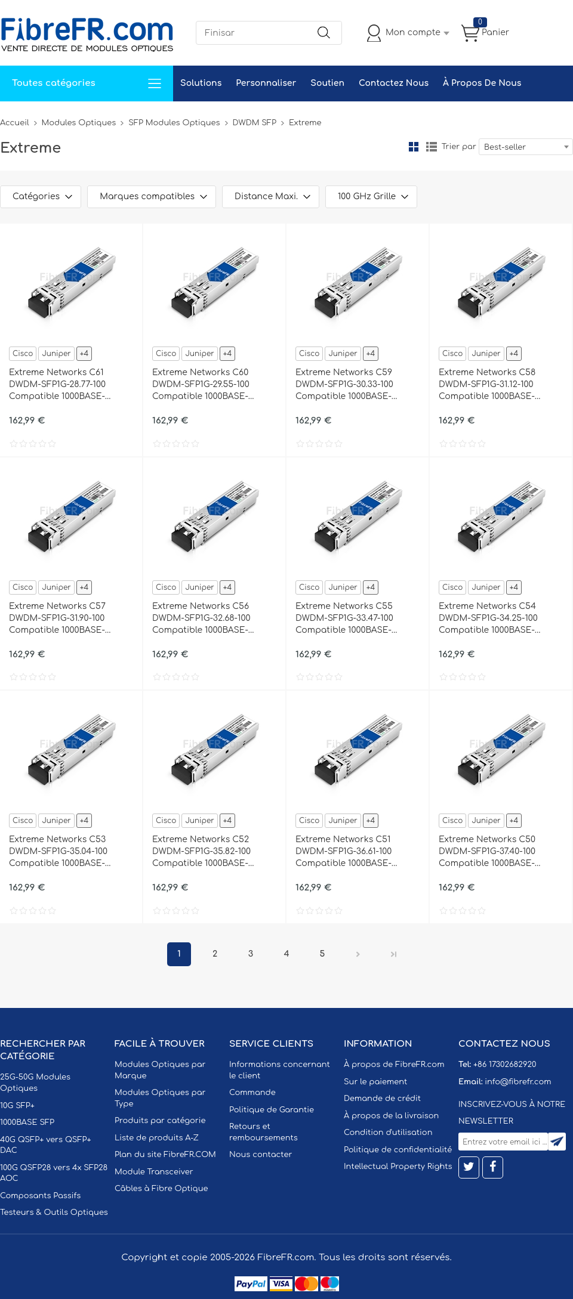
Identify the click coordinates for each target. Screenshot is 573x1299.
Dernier (394, 954)
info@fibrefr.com (518, 1082)
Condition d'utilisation (388, 1132)
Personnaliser (266, 83)
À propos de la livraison (391, 1116)
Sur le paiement (375, 1082)
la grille (413, 146)
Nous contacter (260, 1154)
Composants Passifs (40, 1196)
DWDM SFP (254, 123)
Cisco (23, 354)
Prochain (358, 954)
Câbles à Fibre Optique (161, 1188)
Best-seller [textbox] (505, 147)
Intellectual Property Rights (398, 1166)
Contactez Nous (394, 83)
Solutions (200, 83)
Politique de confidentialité (398, 1150)
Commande (252, 1092)
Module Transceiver (154, 1172)
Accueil (14, 123)
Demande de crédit (382, 1098)
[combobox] (526, 146)
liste (431, 146)
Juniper (56, 354)
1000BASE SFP (27, 1122)
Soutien (327, 83)
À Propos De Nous (482, 83)
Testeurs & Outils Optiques (54, 1212)
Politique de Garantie (271, 1110)
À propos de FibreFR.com (394, 1064)
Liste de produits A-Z (157, 1138)
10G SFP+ (17, 1106)
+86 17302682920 (504, 1064)
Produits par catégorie (160, 1120)
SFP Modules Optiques (174, 123)
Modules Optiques (79, 123)
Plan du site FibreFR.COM (165, 1154)
